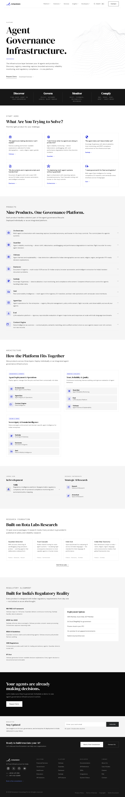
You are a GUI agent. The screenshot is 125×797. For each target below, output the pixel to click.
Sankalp (60, 774)
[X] (14, 768)
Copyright (102, 793)
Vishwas (60, 763)
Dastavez (61, 770)
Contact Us (112, 744)
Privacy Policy (79, 793)
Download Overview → (26, 77)
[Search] (99, 4)
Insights (74, 4)
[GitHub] (19, 768)
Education (40, 774)
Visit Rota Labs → (62, 565)
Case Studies (106, 766)
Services (66, 4)
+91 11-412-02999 (14, 775)
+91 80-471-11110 (14, 773)
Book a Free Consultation (92, 744)
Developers (85, 4)
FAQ (103, 774)
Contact (113, 4)
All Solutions (40, 777)
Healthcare (40, 770)
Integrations (84, 774)
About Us (105, 763)
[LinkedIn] (8, 768)
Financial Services (42, 763)
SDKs (81, 770)
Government (41, 766)
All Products (62, 777)
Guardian (61, 766)
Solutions (56, 4)
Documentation (85, 763)
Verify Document (113, 793)
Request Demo (11, 76)
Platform (46, 4)
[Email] (25, 768)
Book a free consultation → (15, 781)
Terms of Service (91, 793)
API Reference (84, 766)
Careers (104, 770)
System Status (85, 777)
